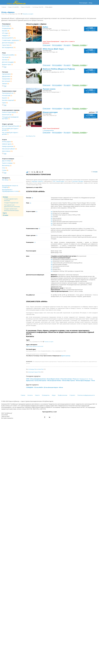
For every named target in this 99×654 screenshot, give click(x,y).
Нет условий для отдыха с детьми (10, 133)
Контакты (30, 395)
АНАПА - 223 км (43, 387)
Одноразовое (7, 74)
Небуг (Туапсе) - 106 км (73, 380)
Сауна (5, 103)
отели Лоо (40, 369)
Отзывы (5, 215)
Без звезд (6, 180)
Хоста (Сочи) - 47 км (70, 379)
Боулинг (5, 98)
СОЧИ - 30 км (29, 379)
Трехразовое (7, 79)
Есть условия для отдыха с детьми (10, 129)
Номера (5, 197)
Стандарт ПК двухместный (11, 203)
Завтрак (5, 83)
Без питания (7, 81)
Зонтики (5, 60)
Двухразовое (7, 76)
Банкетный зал (7, 114)
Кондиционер (7, 28)
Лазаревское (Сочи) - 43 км (42, 379)
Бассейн (5, 31)
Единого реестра (65, 355)
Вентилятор (6, 165)
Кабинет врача (7, 144)
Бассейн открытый (9, 100)
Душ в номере (7, 161)
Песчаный (6, 57)
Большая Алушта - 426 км (55, 387)
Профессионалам (62, 395)
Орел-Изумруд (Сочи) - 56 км (84, 379)
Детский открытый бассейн (11, 126)
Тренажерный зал (8, 93)
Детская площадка (9, 43)
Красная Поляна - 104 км (59, 380)
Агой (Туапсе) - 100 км (45, 380)
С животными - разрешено (11, 40)
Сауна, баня (6, 45)
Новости (37, 395)
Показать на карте (27, 14)
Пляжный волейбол (9, 55)
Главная (23, 395)
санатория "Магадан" (78, 181)
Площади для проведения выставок (10, 117)
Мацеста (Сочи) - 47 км (57, 379)
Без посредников (8, 47)
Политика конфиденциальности (86, 395)
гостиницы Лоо (32, 369)
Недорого (6, 35)
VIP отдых (6, 33)
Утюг (4, 168)
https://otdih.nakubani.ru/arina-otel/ (34, 346)
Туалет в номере (8, 163)
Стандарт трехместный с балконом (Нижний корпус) (11, 209)
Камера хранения (8, 146)
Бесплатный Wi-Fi (9, 38)
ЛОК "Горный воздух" (59, 181)
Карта (5, 213)
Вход (90, 3)
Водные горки (7, 64)
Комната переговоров (10, 112)
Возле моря (6, 26)
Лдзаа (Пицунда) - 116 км (87, 380)
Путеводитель (45, 395)
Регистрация (83, 3)
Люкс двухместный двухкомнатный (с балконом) (12, 205)
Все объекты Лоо (30, 136)
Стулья (5, 170)
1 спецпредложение (48, 130)
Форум (53, 395)
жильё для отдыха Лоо (34, 372)
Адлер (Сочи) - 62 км (32, 380)
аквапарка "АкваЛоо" (37, 181)
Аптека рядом (7, 141)
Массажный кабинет (9, 149)
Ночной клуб (7, 95)
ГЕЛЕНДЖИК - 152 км (32, 387)
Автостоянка (7, 151)
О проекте (72, 395)
